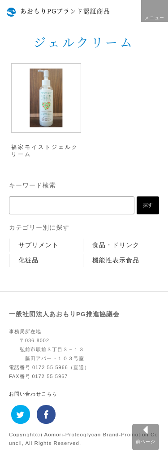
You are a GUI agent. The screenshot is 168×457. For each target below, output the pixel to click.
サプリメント (38, 245)
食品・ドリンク (115, 245)
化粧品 (28, 260)
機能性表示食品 (115, 260)
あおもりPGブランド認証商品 (65, 10)
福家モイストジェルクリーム (44, 150)
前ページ (145, 441)
